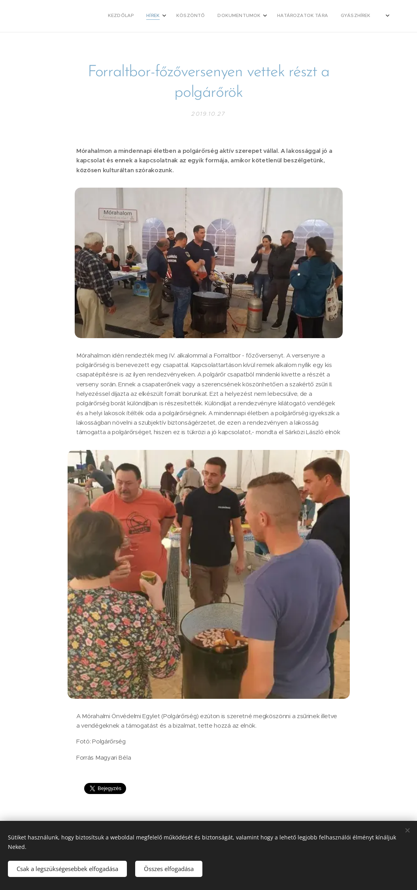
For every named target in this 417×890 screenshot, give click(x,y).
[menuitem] (240, 16)
